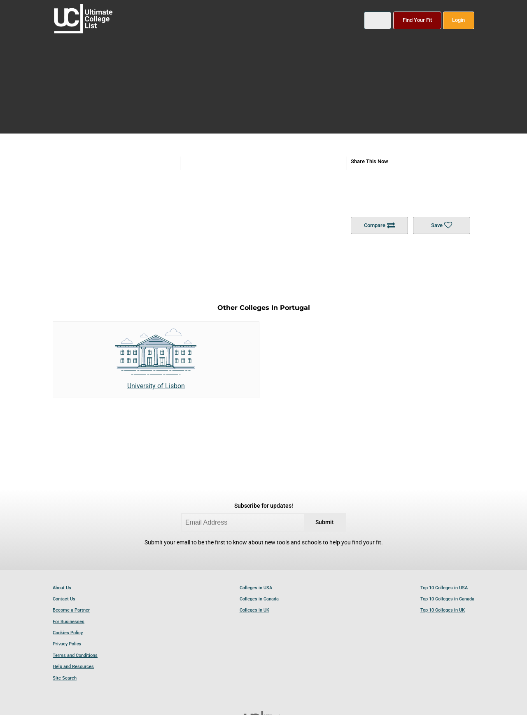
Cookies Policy (68, 632)
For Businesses (68, 621)
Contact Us (64, 599)
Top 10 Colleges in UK (442, 610)
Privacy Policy (67, 644)
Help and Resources (73, 666)
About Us (62, 588)
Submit (324, 522)
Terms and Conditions (75, 655)
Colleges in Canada (259, 599)
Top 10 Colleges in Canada (447, 599)
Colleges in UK (254, 610)
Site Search (65, 678)
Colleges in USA (256, 588)
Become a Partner (71, 610)
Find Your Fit (417, 20)
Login (458, 20)
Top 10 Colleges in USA (444, 588)
